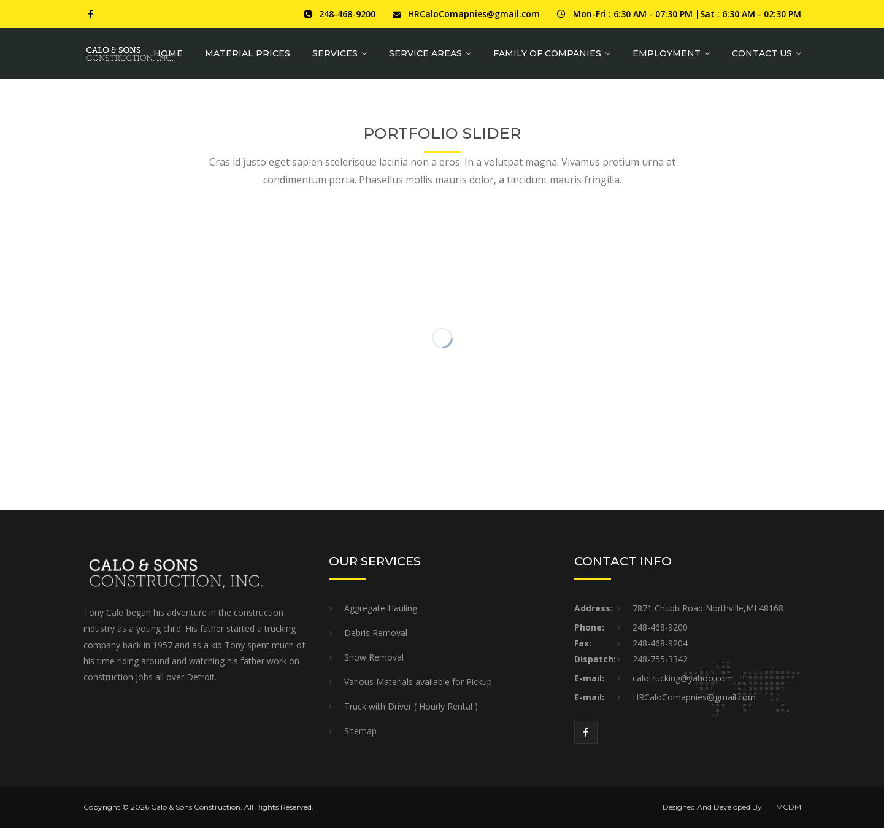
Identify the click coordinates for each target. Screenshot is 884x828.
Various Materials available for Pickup (418, 682)
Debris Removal (375, 632)
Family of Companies (547, 53)
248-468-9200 (347, 14)
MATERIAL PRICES (247, 53)
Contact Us (762, 53)
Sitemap (360, 731)
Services (335, 53)
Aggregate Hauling (380, 608)
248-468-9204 (660, 643)
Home (168, 53)
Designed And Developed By (712, 806)
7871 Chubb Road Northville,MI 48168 (707, 608)
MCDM (788, 806)
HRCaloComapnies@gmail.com (474, 14)
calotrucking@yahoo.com (682, 678)
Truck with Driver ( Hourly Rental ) (411, 706)
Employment (666, 53)
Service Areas (425, 53)
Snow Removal (374, 657)
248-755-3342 (660, 659)
